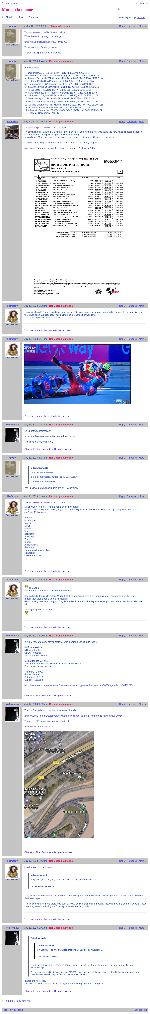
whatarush (12, 121)
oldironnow (12, 424)
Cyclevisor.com (10, 3)
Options (141, 17)
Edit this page (140, 1010)
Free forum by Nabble (13, 1010)
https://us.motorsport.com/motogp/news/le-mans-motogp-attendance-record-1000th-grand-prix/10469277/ (78, 685)
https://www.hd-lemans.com (38, 726)
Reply (122, 26)
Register (143, 3)
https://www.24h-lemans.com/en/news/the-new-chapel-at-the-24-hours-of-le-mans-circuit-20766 (73, 715)
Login (135, 3)
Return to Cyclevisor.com (17, 1000)
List (21, 17)
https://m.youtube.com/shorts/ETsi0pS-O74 (46, 41)
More (141, 26)
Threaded (34, 17)
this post (36, 867)
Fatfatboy (12, 306)
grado (12, 26)
